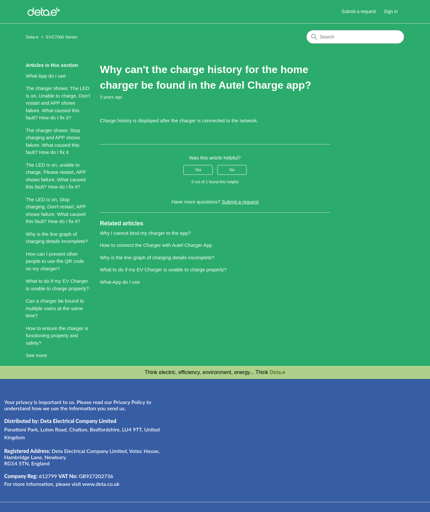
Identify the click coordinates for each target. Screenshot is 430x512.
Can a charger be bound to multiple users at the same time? (55, 308)
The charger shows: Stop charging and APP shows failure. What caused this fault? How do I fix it (53, 141)
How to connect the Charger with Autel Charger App (156, 245)
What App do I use (46, 76)
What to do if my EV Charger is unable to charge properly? (57, 284)
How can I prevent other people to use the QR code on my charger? (55, 261)
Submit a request (358, 11)
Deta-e (32, 37)
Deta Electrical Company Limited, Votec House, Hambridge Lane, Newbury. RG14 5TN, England (82, 457)
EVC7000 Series (61, 37)
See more (36, 355)
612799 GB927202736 (58, 476)
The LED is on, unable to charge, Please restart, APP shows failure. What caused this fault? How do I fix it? (56, 176)
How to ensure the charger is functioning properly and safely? (57, 335)
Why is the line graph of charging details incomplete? (57, 237)
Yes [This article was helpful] (198, 170)
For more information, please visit (62, 484)
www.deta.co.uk (100, 484)
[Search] (355, 36)
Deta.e (277, 372)
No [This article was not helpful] (231, 170)
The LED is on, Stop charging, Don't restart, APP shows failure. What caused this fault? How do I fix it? (56, 210)
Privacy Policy (129, 402)
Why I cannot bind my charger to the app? (145, 233)
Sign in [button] (391, 11)
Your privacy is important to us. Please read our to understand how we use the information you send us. (77, 405)
